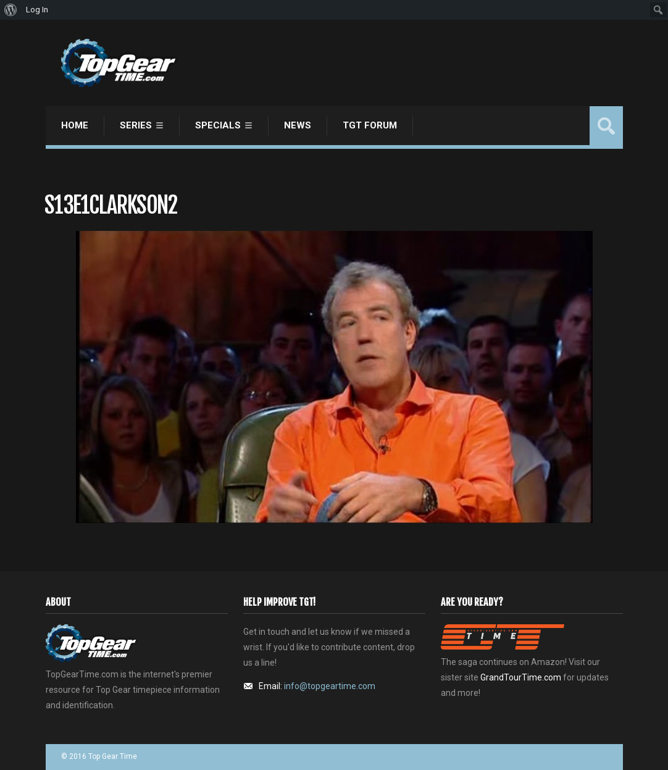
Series (136, 125)
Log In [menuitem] (37, 9)
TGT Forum (370, 125)
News (297, 125)
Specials (218, 125)
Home (74, 125)
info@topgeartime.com (329, 686)
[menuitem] (11, 10)
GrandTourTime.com (520, 677)
